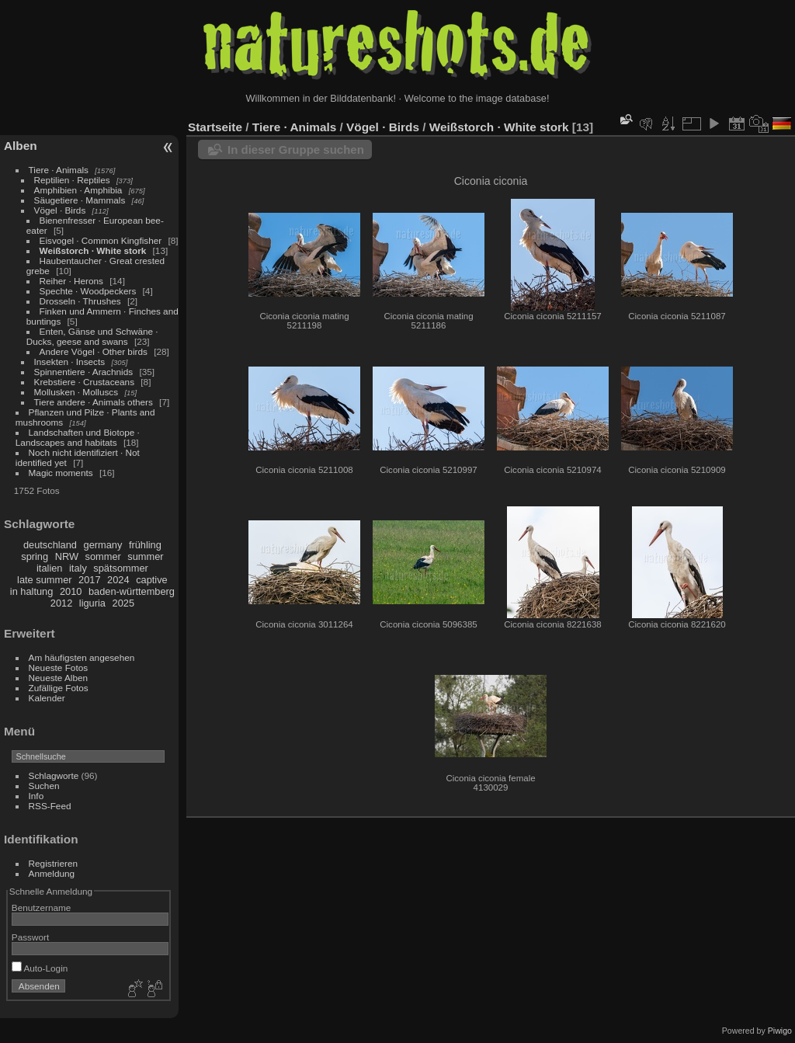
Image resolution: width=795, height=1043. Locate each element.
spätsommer (120, 568)
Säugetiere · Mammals (80, 200)
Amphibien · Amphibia (78, 190)
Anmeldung (52, 873)
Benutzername (41, 907)
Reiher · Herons (71, 281)
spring (34, 556)
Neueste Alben (59, 678)
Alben (20, 145)
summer (145, 556)
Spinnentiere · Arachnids (84, 372)
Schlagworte (54, 775)
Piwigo (780, 1030)
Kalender (47, 698)
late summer (44, 580)
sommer (103, 556)
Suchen (44, 786)
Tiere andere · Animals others (93, 402)
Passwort (30, 937)
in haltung (32, 591)
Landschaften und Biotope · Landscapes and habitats (78, 437)
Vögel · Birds (60, 210)
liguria (92, 603)
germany (103, 545)
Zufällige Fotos (59, 688)
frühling (145, 545)
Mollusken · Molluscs (76, 392)
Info (36, 796)
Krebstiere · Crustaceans (84, 382)
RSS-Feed (50, 806)
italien (49, 568)
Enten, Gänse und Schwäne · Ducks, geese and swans (92, 336)
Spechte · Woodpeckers (88, 291)
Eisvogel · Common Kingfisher (101, 240)
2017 (89, 580)
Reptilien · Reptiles (72, 180)
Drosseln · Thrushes (80, 301)
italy (78, 568)
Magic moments (61, 473)
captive (152, 580)
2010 (71, 591)
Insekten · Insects (70, 361)
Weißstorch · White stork (93, 250)
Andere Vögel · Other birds (94, 351)
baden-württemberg (132, 591)
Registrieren (53, 863)
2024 (118, 580)
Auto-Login (40, 968)
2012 (61, 603)
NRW (66, 556)
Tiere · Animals (59, 170)
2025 (123, 603)
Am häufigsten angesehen (82, 657)
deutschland (50, 545)
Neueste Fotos (59, 667)
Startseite (215, 127)
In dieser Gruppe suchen (295, 149)
